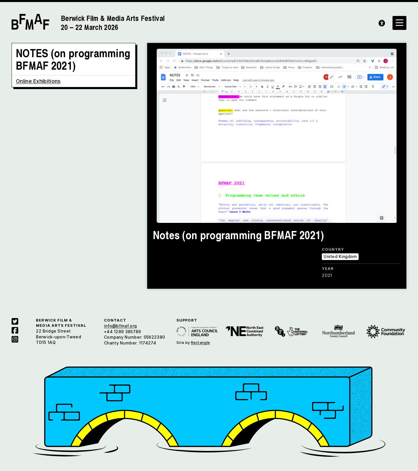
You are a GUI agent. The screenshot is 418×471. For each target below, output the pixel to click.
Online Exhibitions (38, 81)
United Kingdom (340, 256)
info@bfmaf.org (120, 325)
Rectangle (200, 342)
